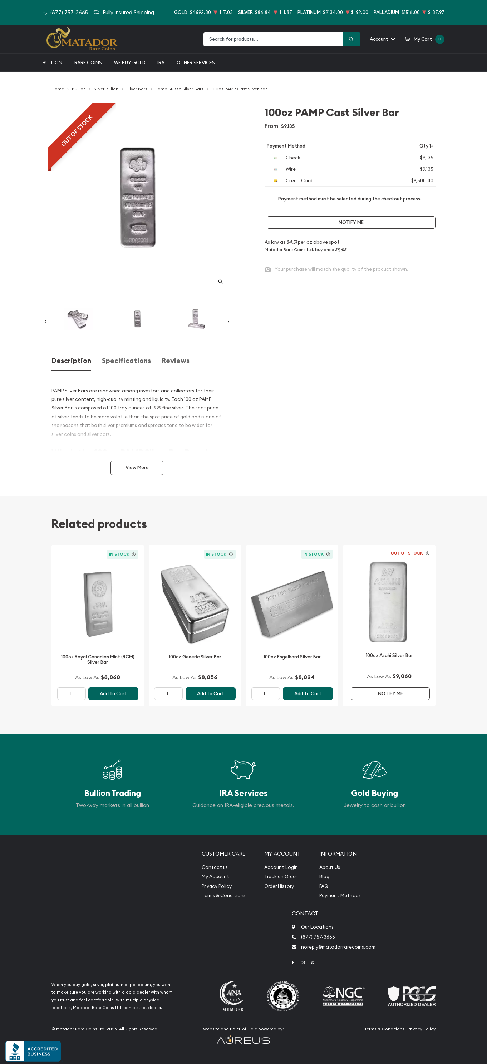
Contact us (215, 867)
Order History (279, 886)
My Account (215, 877)
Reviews (176, 361)
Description (71, 361)
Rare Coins (88, 62)
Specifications (126, 361)
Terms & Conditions (224, 896)
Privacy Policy (217, 886)
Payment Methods (340, 896)
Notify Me (351, 222)
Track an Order (280, 877)
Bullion (52, 62)
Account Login (281, 867)
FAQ (323, 886)
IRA (160, 62)
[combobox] (273, 39)
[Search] (351, 39)
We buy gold (130, 62)
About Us (329, 867)
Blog (324, 877)
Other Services (196, 62)
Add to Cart (113, 694)
